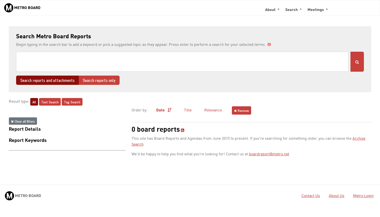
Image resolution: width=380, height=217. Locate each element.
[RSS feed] (182, 131)
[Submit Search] (357, 62)
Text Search (50, 102)
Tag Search (72, 102)
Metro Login (363, 196)
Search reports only (99, 80)
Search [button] (292, 10)
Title (188, 110)
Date (164, 110)
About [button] (271, 10)
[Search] (182, 62)
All (34, 102)
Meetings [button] (316, 10)
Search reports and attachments (47, 80)
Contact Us (310, 196)
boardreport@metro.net (269, 154)
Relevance (213, 110)
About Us (336, 196)
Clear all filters (23, 121)
